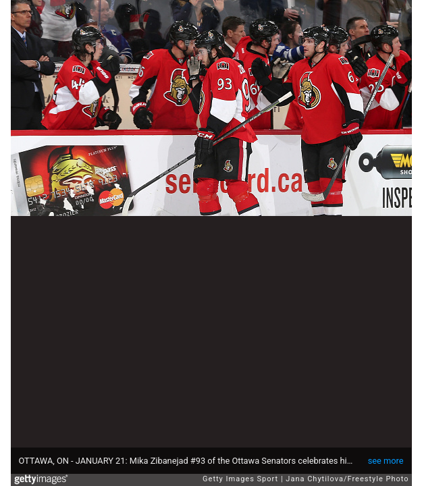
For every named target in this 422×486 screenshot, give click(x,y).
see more (386, 461)
